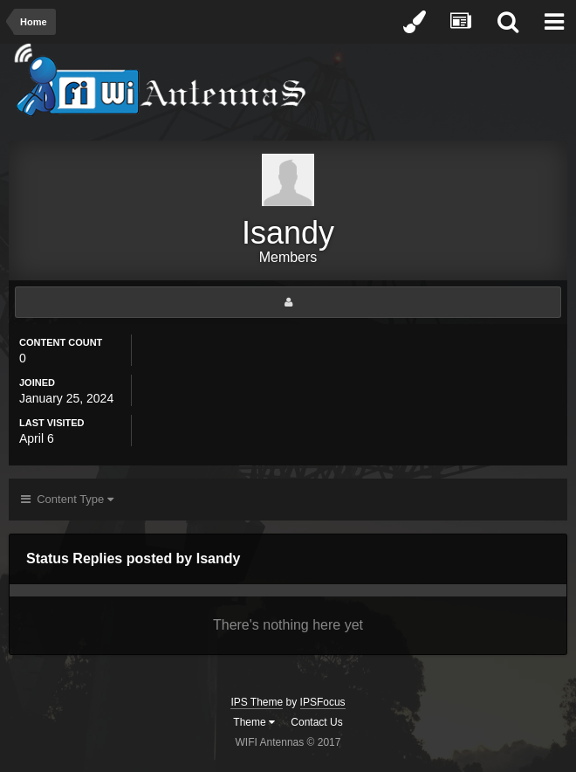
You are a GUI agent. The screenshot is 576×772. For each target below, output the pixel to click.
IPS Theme (256, 702)
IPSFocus (323, 702)
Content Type (67, 499)
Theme (254, 722)
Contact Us (316, 722)
